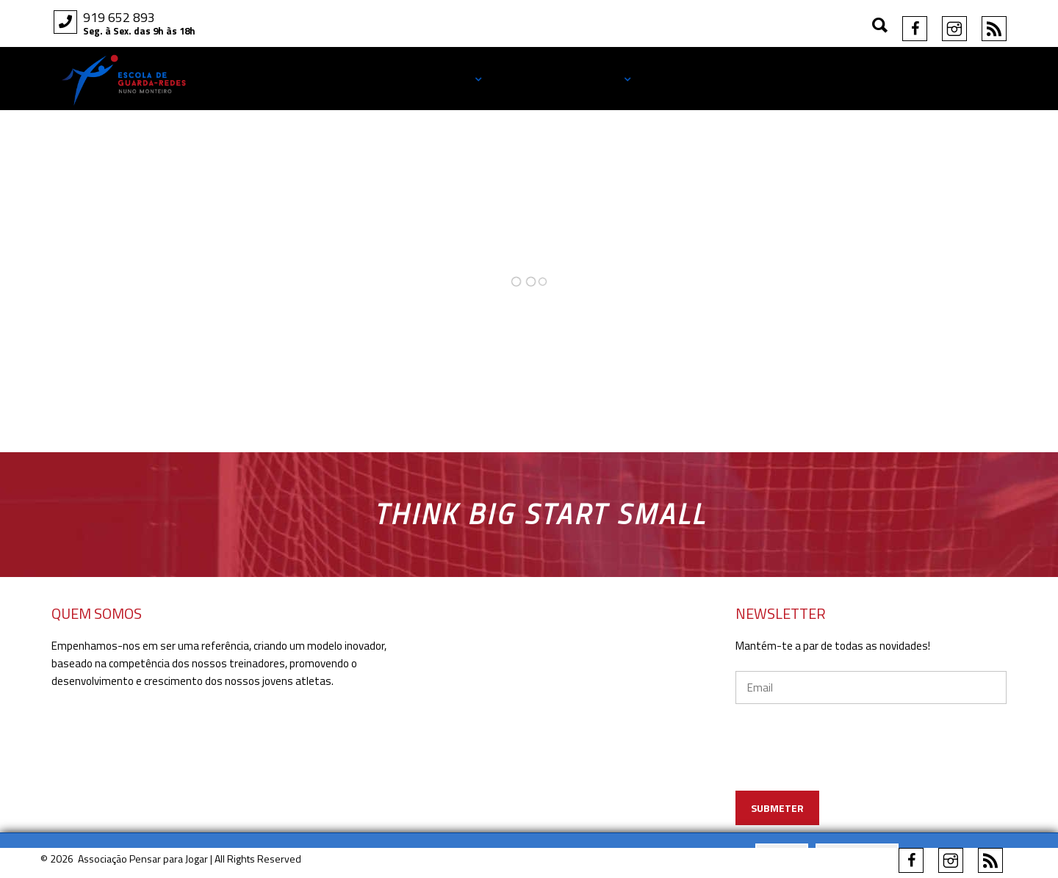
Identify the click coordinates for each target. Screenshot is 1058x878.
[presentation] (871, 768)
